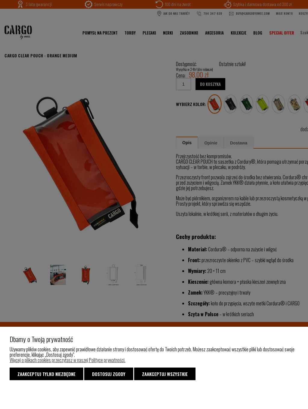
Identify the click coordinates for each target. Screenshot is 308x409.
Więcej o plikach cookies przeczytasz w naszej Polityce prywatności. (67, 360)
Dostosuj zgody (108, 374)
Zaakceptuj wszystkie (165, 374)
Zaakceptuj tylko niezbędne (46, 374)
